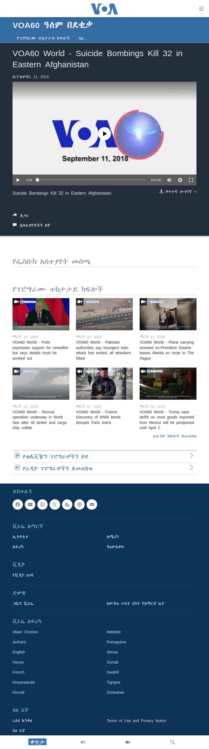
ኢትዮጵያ (20, 536)
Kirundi (18, 692)
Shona (112, 652)
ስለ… (83, 38)
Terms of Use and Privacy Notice (136, 720)
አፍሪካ (18, 547)
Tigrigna (113, 682)
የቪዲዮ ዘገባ (23, 575)
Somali (112, 662)
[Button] (21, 217)
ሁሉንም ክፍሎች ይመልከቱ (174, 436)
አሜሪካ (113, 536)
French (18, 672)
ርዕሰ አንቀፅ (22, 720)
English (19, 652)
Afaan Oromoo (25, 631)
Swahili (113, 672)
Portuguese (116, 642)
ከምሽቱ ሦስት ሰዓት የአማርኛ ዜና (135, 603)
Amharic (19, 642)
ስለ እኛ (19, 730)
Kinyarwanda (24, 682)
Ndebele (114, 631)
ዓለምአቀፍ (115, 547)
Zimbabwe (115, 692)
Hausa (18, 662)
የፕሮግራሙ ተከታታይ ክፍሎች (43, 38)
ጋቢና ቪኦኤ (23, 603)
